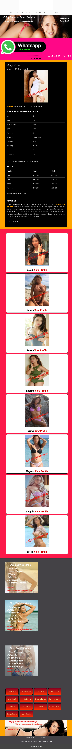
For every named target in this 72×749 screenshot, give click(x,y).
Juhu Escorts (40, 691)
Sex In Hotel (12, 691)
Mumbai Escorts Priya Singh (43, 741)
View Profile (40, 269)
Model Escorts (26, 714)
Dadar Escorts (40, 706)
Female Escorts (12, 714)
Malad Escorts (26, 706)
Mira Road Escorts (54, 706)
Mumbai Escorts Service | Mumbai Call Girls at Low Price (36, 5)
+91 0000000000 (36, 58)
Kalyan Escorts (12, 699)
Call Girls (12, 706)
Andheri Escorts (26, 691)
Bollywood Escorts (40, 699)
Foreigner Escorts (54, 699)
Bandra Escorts (54, 691)
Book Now (10, 106)
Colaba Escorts (26, 699)
